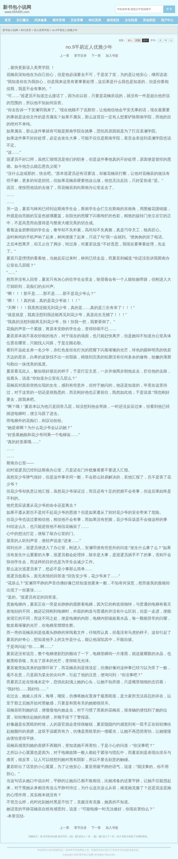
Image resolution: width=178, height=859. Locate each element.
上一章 (64, 55)
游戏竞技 (113, 20)
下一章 (96, 55)
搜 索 (169, 8)
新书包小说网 (10, 30)
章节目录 (80, 55)
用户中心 (167, 20)
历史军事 (77, 20)
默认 (130, 40)
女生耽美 (131, 20)
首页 (8, 20)
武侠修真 (40, 20)
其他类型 (149, 20)
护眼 (137, 40)
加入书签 (112, 55)
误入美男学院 (41, 30)
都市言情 (59, 20)
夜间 (145, 40)
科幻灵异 (95, 20)
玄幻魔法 (22, 20)
